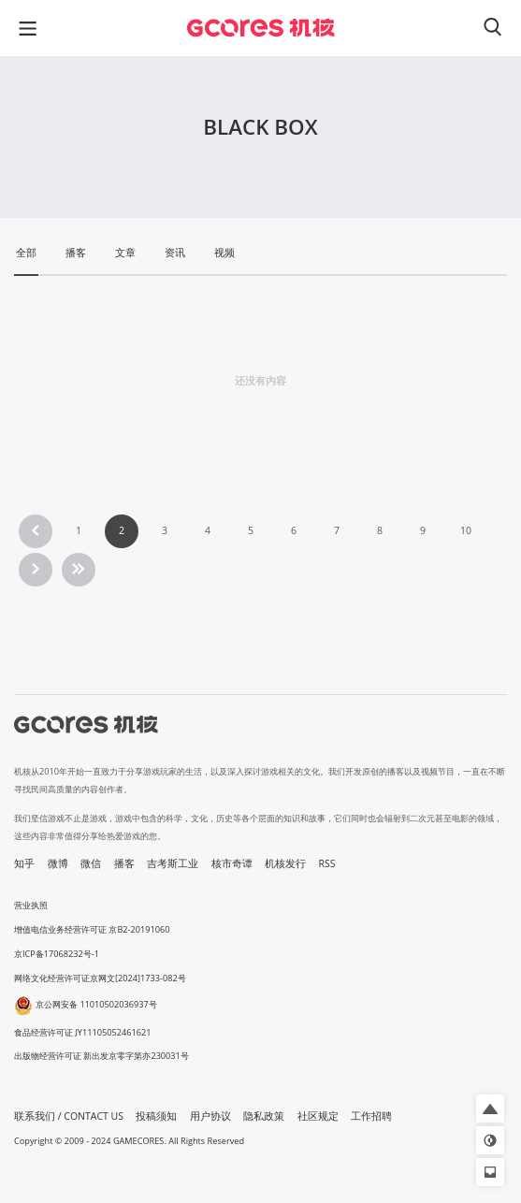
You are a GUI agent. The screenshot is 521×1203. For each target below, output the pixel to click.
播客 (124, 863)
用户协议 (210, 1116)
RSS (327, 863)
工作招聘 (371, 1116)
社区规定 (318, 1116)
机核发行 (285, 863)
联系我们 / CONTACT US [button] (68, 1116)
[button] (490, 1108)
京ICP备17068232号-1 (56, 954)
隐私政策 (263, 1116)
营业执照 (31, 905)
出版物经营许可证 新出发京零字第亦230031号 (101, 1056)
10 (465, 530)
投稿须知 (156, 1116)
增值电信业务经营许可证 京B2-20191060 (91, 929)
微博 (58, 863)
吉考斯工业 (172, 863)
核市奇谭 (232, 863)
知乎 (24, 863)
